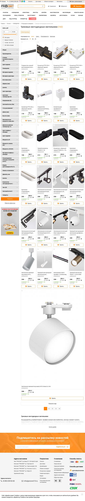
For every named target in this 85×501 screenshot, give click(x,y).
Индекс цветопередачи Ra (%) (9, 165)
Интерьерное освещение (27, 23)
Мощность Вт (6, 139)
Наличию (52, 36)
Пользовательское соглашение (45, 481)
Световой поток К (7, 191)
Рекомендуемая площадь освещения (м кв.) (8, 159)
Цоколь (5, 87)
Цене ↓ (38, 36)
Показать (10, 199)
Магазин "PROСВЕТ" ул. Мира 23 (23, 471)
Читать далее (52, 427)
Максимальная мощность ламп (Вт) (8, 120)
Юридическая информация (61, 472)
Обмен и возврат (48, 1)
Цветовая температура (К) (7, 95)
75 (35, 39)
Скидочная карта (44, 473)
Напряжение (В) (7, 100)
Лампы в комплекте (8, 170)
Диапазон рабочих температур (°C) (8, 125)
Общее (4, 50)
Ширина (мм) (6, 83)
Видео (41, 476)
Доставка (38, 1)
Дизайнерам (43, 466)
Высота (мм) (6, 116)
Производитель (7, 53)
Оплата (30, 1)
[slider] (3, 34)
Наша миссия (57, 464)
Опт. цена (31, 73)
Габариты (5, 195)
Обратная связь (58, 477)
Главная (3, 23)
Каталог (9, 23)
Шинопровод (25, 32)
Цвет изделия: (6, 136)
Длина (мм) (6, 112)
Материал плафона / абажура (8, 153)
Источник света (7, 80)
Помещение (6, 68)
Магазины (59, 1)
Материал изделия (8, 72)
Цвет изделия (6, 64)
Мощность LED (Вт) (8, 149)
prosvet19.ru (27, 420)
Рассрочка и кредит (45, 471)
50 (32, 39)
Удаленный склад (19, 473)
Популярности (45, 36)
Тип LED (5, 187)
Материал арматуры (8, 76)
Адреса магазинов (59, 475)
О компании (57, 461)
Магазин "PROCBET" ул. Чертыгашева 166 (25, 466)
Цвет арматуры (7, 91)
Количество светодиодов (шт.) (8, 182)
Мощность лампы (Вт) (8, 144)
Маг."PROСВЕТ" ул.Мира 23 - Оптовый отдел (26, 461)
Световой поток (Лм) (8, 104)
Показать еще (52, 403)
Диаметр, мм (6, 174)
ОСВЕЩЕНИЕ (16, 23)
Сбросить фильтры (10, 203)
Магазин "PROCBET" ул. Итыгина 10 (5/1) (25, 468)
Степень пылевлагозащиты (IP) (8, 59)
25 (30, 39)
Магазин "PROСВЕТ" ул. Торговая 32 (24, 464)
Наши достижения (59, 466)
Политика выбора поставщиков (59, 469)
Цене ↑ (33, 36)
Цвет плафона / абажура (7, 131)
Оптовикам (43, 478)
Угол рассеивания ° (8, 108)
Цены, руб (5, 28)
